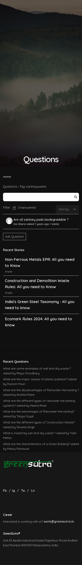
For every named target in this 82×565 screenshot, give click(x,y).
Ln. (33, 490)
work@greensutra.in (59, 521)
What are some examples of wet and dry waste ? (37, 368)
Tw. (23, 490)
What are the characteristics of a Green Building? (36, 444)
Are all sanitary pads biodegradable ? (41, 219)
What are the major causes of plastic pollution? (35, 379)
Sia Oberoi (16, 223)
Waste (55, 223)
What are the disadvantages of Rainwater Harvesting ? (41, 390)
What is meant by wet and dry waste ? (29, 433)
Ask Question (14, 236)
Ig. (14, 490)
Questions (10, 186)
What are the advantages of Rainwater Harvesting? (38, 411)
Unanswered (27, 207)
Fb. (5, 490)
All (14, 207)
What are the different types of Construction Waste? (39, 422)
